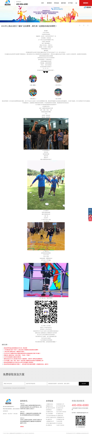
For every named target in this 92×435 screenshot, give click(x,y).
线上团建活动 (49, 425)
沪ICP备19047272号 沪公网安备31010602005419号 (77, 433)
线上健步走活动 (59, 407)
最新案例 (85, 3)
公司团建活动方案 (60, 419)
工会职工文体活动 (60, 425)
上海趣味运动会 (49, 404)
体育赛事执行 (49, 409)
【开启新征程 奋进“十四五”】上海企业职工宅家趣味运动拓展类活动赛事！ (21, 349)
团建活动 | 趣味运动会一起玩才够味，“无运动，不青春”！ (17, 355)
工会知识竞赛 (59, 421)
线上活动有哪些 (49, 413)
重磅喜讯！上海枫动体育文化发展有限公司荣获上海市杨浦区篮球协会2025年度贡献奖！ (31, 413)
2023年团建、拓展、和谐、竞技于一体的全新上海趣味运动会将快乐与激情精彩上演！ (24, 360)
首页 (42, 3)
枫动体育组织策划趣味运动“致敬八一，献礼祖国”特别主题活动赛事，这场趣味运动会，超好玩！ (26, 364)
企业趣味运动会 (49, 411)
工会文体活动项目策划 (51, 415)
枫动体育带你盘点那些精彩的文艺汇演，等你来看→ (16, 348)
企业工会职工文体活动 (61, 411)
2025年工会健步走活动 (51, 417)
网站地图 (15, 413)
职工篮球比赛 (59, 423)
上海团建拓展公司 (60, 417)
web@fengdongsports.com (82, 412)
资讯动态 (56, 3)
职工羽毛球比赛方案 (60, 406)
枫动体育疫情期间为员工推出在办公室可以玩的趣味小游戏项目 (18, 362)
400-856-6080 (22, 4)
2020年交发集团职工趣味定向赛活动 (12, 357)
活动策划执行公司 (60, 404)
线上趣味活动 (49, 419)
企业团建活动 (59, 409)
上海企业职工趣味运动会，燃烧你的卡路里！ (14, 351)
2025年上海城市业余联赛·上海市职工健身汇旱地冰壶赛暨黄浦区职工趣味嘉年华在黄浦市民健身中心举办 (31, 420)
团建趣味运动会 (49, 406)
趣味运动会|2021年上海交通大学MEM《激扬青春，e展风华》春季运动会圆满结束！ (23, 358)
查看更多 (22, 426)
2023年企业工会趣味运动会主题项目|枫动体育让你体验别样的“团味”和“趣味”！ (22, 353)
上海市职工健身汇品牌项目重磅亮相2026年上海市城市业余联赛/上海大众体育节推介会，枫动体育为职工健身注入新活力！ (31, 406)
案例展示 (49, 3)
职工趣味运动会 (59, 413)
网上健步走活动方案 (50, 407)
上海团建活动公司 (50, 421)
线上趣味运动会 (59, 415)
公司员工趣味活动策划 (51, 423)
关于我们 (70, 3)
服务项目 (63, 3)
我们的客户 (10, 413)
